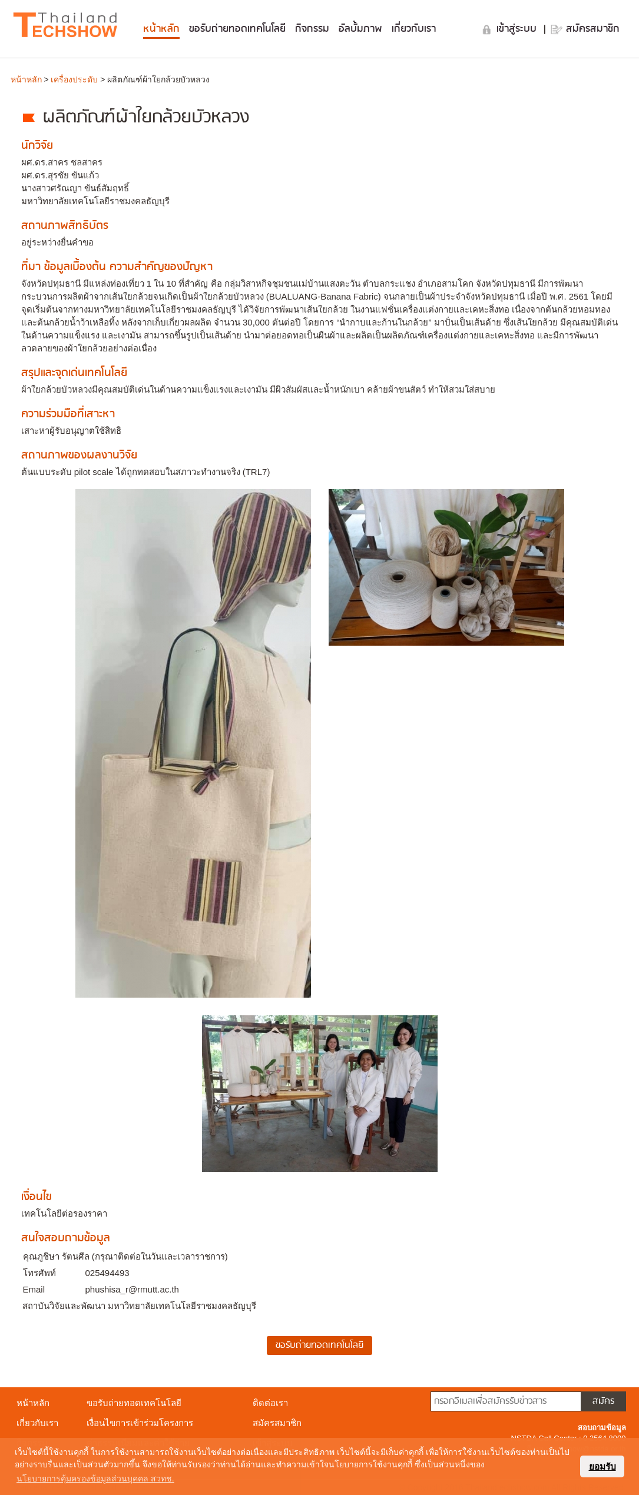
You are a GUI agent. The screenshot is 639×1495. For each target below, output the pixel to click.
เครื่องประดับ (74, 79)
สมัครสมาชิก (593, 29)
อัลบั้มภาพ (360, 29)
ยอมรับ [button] (602, 1466)
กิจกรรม (312, 29)
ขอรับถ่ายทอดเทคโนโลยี (237, 29)
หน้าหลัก (161, 29)
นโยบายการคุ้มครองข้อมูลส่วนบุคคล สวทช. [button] (95, 1478)
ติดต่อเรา (270, 1403)
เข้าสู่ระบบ (518, 29)
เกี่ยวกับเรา (414, 29)
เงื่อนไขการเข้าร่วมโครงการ (140, 1423)
